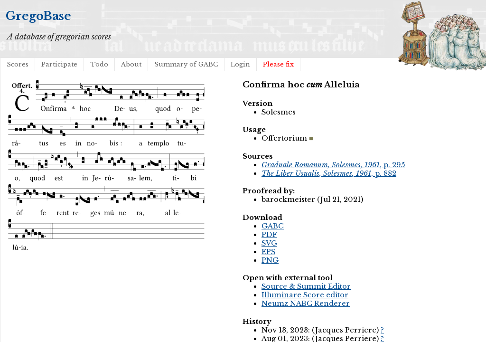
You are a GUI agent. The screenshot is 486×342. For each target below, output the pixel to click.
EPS (268, 251)
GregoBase (38, 16)
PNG (270, 260)
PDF (269, 234)
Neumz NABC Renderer (306, 303)
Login (240, 64)
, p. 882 (329, 173)
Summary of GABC (186, 64)
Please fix (278, 64)
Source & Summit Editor (306, 286)
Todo (99, 64)
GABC (273, 226)
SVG (269, 243)
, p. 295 (333, 165)
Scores (17, 64)
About (131, 64)
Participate (59, 64)
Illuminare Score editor (305, 295)
